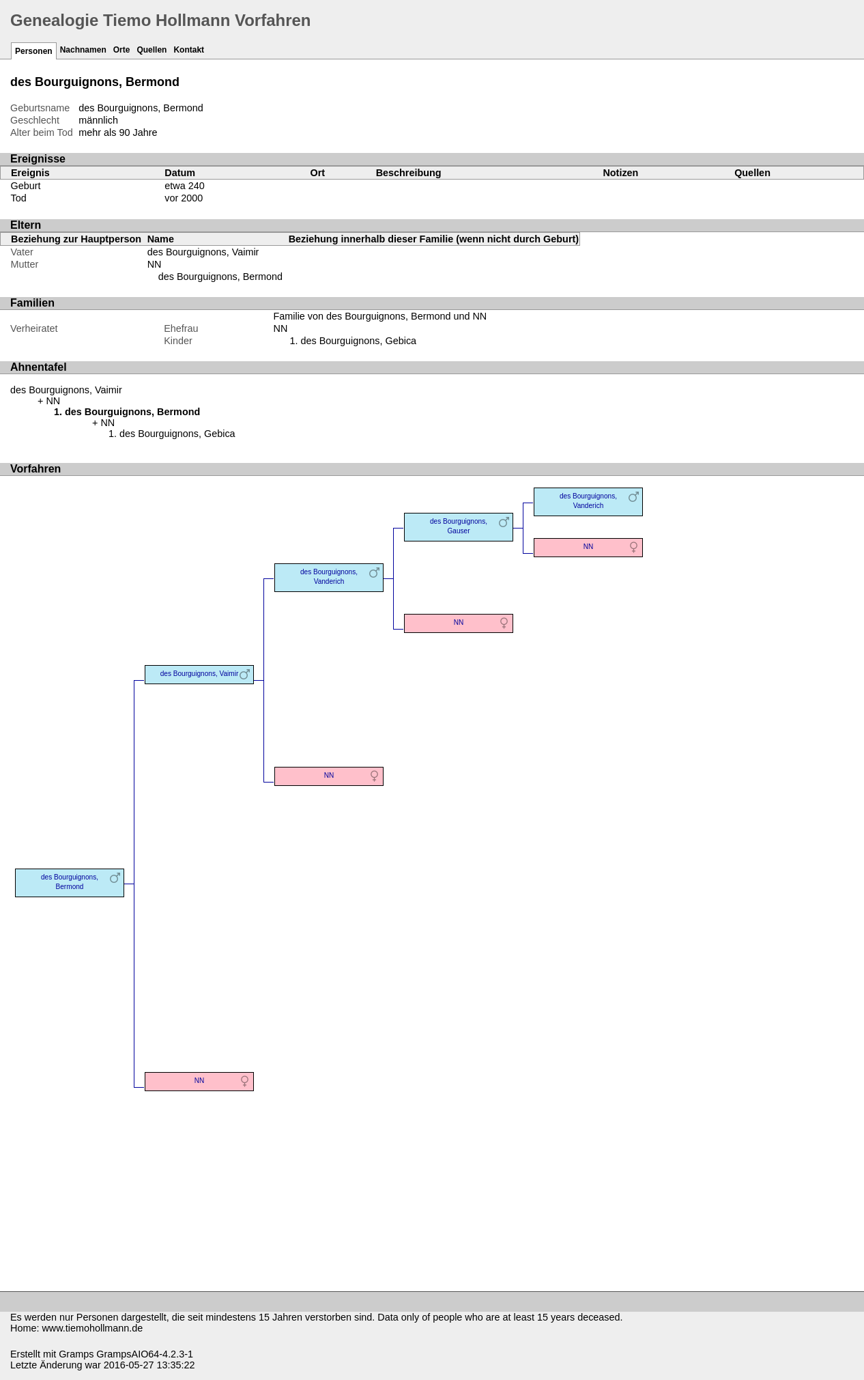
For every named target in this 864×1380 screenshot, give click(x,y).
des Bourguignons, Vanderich (329, 576)
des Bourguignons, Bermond (220, 276)
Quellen (151, 50)
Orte (121, 50)
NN (154, 264)
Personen (34, 51)
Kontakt (188, 50)
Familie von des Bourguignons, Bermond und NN (380, 316)
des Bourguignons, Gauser (458, 526)
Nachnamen (83, 50)
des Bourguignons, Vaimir (203, 252)
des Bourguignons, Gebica (358, 340)
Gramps (76, 1354)
